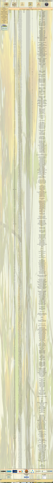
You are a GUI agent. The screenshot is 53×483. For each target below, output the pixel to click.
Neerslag (4, 10)
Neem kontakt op (25, 480)
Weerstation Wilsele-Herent (45, 1)
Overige (4, 22)
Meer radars (4, 15)
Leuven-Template (28, 479)
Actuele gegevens (4, 20)
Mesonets (4, 21)
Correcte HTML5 (29, 480)
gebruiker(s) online (21, 480)
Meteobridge (38, 479)
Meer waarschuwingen (4, 16)
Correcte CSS (32, 480)
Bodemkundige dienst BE (4, 11)
